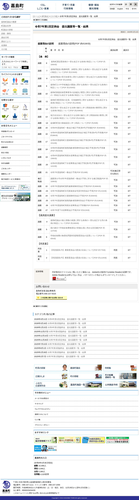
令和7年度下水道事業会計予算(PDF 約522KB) (70, 210)
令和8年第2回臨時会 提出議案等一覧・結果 (67, 323)
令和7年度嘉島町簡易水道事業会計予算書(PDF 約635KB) (74, 205)
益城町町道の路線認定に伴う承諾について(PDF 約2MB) (74, 123)
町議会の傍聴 (7, 30)
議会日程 (5, 37)
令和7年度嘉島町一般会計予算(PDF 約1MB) (69, 172)
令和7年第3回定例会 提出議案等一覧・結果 (68, 340)
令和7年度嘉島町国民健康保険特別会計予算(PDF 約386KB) (75, 186)
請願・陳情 (6, 33)
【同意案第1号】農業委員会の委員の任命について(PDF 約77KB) (77, 250)
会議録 (4, 45)
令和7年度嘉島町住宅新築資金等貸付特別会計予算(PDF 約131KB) (78, 191)
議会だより (6, 41)
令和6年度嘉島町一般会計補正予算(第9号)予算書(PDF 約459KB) (77, 128)
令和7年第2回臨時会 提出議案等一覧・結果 (67, 352)
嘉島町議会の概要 (8, 22)
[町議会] (45, 16)
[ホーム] (36, 16)
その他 (4, 49)
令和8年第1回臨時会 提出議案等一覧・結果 (67, 327)
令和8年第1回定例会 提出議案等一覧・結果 (67, 319)
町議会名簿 (6, 26)
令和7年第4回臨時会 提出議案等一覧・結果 (68, 331)
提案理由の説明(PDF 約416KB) (74, 43)
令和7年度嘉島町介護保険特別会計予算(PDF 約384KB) (73, 196)
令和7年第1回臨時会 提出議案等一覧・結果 (66, 356)
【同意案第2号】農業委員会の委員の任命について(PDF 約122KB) (78, 258)
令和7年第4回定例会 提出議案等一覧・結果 (68, 336)
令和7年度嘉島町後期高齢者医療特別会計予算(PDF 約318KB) (76, 200)
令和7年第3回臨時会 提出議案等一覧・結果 (66, 348)
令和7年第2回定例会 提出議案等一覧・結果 (67, 344)
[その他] (54, 16)
